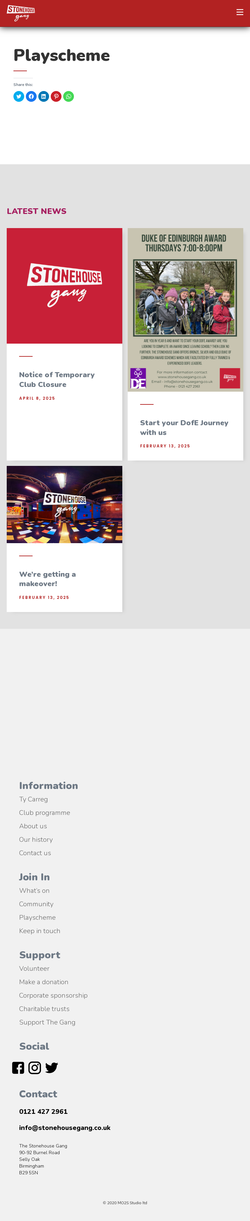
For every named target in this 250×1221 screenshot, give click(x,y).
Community (36, 903)
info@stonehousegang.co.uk (65, 1127)
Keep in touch (39, 930)
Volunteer (34, 968)
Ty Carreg (33, 798)
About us (33, 825)
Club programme (44, 812)
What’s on (34, 890)
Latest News (37, 211)
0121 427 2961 (43, 1111)
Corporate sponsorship (53, 995)
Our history (36, 839)
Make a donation (44, 981)
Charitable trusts (44, 1008)
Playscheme (37, 917)
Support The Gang (47, 1021)
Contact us (35, 852)
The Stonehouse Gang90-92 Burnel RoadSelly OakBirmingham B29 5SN (43, 1159)
